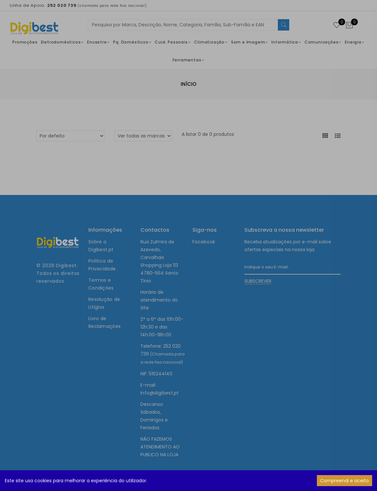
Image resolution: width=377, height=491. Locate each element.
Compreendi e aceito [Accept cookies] (344, 480)
